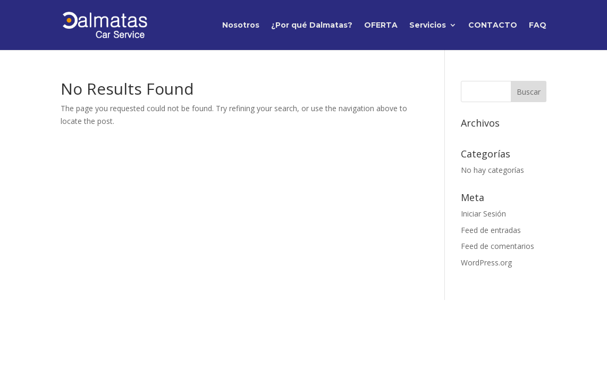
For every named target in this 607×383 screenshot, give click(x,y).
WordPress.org (486, 262)
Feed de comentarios (497, 246)
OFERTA (381, 25)
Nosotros (240, 25)
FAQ (537, 25)
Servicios (427, 25)
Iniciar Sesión (483, 214)
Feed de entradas (491, 230)
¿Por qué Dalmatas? (311, 25)
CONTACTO (492, 25)
